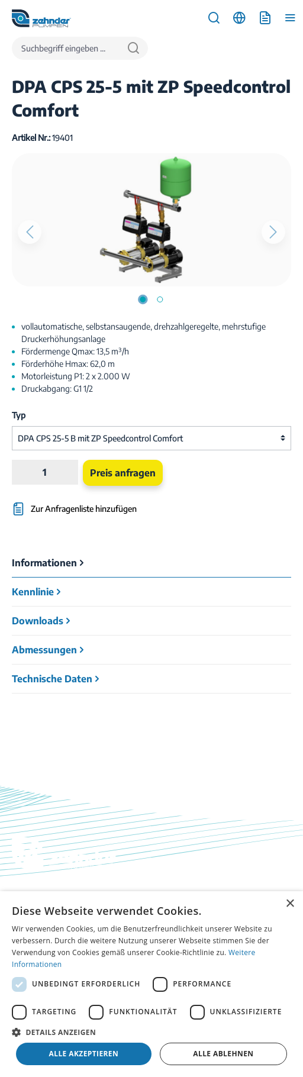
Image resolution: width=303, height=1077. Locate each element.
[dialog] (151, 984)
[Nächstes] (273, 232)
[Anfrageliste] (265, 18)
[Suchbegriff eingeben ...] (66, 48)
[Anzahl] (44, 472)
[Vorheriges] (29, 232)
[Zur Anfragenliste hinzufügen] (104, 503)
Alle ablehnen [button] (223, 1054)
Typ (18, 415)
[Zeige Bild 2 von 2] (160, 299)
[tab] (151, 563)
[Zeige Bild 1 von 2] (143, 299)
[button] (151, 1032)
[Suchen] (133, 48)
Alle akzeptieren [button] (84, 1054)
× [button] (289, 903)
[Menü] (290, 18)
